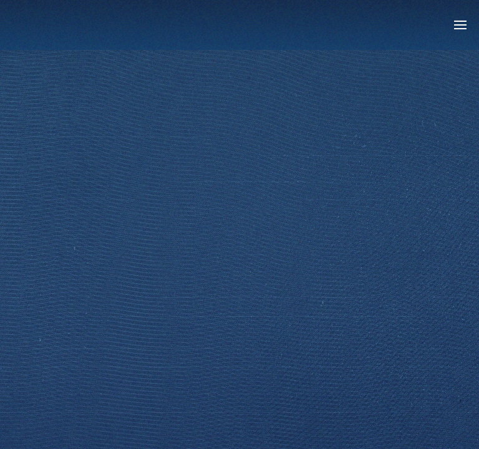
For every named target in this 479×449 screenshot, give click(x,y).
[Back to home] (90, 25)
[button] (460, 25)
